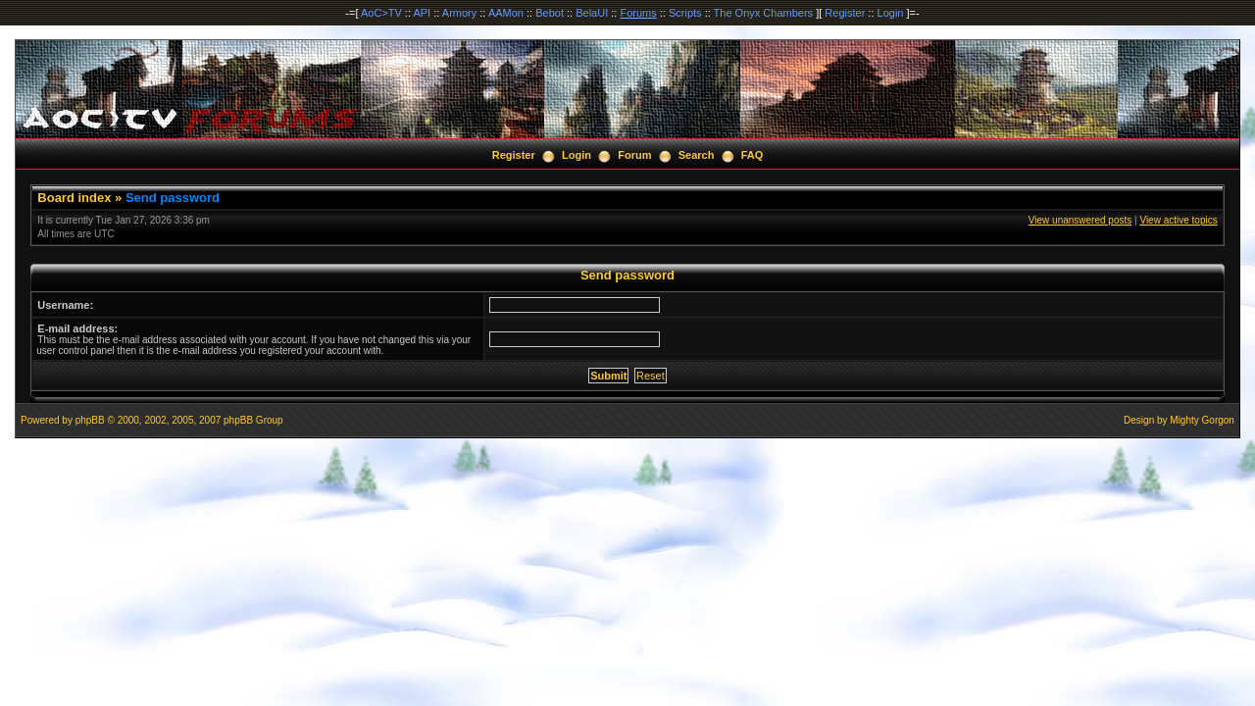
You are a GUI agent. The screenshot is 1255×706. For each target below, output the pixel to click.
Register (845, 13)
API (421, 13)
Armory (459, 13)
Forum (634, 155)
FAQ (752, 155)
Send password (173, 197)
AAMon (506, 13)
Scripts (685, 13)
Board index (74, 197)
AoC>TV (381, 13)
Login (891, 13)
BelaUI (592, 13)
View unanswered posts (1080, 220)
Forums (638, 13)
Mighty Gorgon (1202, 420)
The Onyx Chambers (763, 13)
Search (696, 155)
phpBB (90, 420)
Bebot (549, 13)
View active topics (1178, 220)
